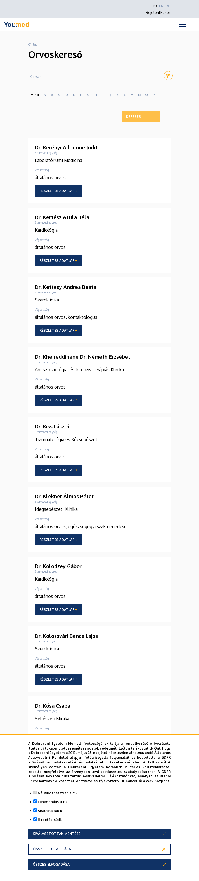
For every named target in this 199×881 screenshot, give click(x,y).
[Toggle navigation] (182, 24)
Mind (34, 95)
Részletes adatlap (57, 191)
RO (168, 6)
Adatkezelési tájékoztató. (98, 781)
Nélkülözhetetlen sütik (57, 793)
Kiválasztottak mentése (56, 834)
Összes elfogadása (51, 864)
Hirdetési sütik (50, 820)
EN (161, 6)
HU (154, 6)
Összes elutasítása (52, 849)
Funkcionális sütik (52, 802)
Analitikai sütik (50, 811)
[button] (167, 75)
